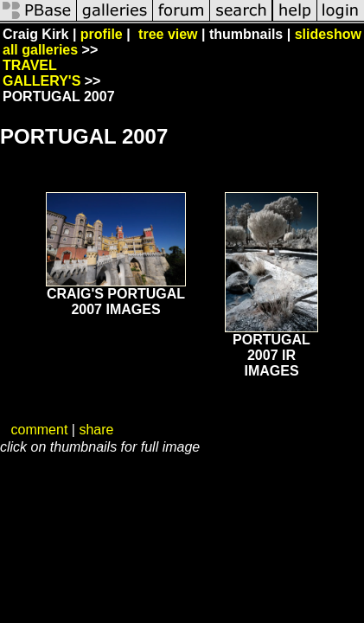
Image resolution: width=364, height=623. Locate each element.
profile (101, 34)
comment (39, 429)
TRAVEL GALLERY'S (41, 73)
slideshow (328, 34)
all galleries (40, 49)
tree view (167, 34)
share (96, 429)
